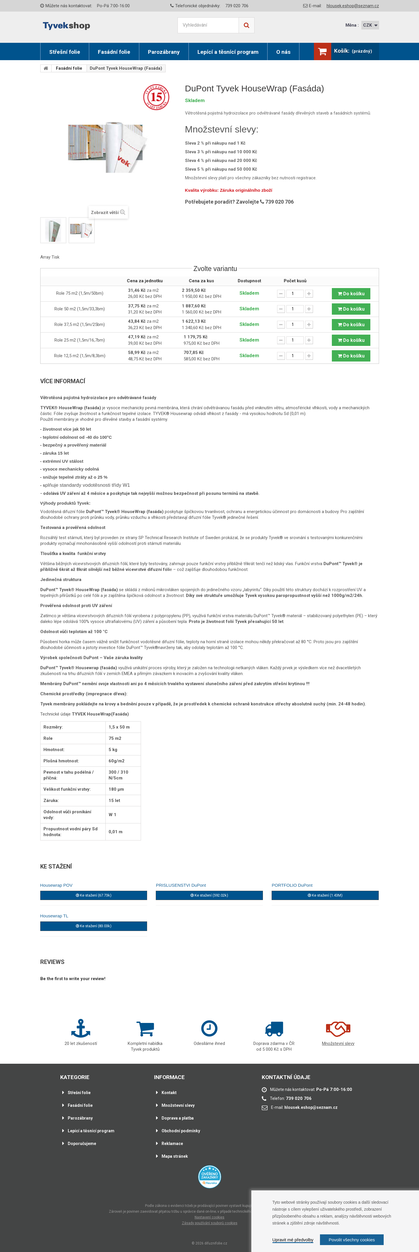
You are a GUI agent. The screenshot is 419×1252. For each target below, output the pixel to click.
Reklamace (171, 1143)
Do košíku (351, 293)
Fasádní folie (114, 52)
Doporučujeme (81, 1143)
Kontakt (167, 1092)
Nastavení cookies (209, 1217)
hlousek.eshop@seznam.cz (353, 5)
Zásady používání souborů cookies (209, 1223)
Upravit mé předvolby (293, 1239)
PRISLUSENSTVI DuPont (181, 885)
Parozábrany (164, 52)
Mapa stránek (173, 1156)
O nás (283, 52)
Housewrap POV (56, 885)
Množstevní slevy (176, 1105)
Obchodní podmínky (179, 1131)
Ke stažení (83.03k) (93, 926)
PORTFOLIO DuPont (292, 885)
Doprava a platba (176, 1118)
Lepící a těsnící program (228, 52)
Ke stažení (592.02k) (209, 895)
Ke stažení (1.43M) (325, 895)
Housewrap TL (54, 915)
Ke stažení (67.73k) (93, 895)
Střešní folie (64, 52)
